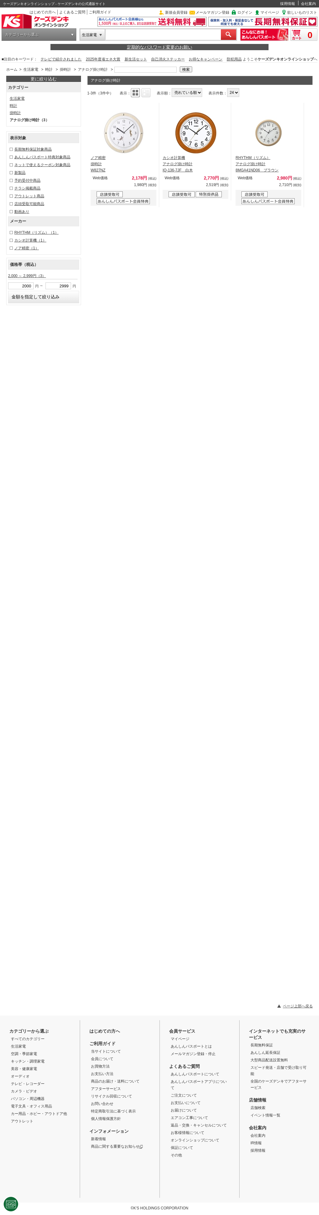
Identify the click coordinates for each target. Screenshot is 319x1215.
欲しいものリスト (302, 12)
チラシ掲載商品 (27, 188)
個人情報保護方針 (106, 1119)
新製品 (20, 172)
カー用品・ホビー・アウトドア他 (39, 1114)
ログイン (244, 12)
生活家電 (89, 35)
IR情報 (256, 1143)
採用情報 (287, 4)
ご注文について (184, 1095)
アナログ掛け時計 (93, 69)
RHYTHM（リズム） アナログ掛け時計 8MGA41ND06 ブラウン (257, 164)
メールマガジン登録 (212, 12)
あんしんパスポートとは (191, 1046)
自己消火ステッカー (168, 59)
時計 (49, 69)
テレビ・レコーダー (28, 1084)
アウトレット (22, 1121)
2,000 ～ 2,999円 (27, 276)
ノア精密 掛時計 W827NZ (98, 164)
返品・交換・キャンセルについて (199, 1125)
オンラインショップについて (195, 1140)
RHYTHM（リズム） (36, 232)
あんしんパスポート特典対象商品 (42, 157)
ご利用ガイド (100, 12)
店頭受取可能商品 (29, 204)
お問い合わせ (102, 1104)
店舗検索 (257, 1108)
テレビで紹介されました (61, 59)
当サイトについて (106, 1051)
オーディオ (20, 1076)
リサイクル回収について (111, 1096)
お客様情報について (187, 1133)
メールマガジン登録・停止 (193, 1054)
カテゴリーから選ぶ (22, 34)
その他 (176, 1155)
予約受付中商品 (27, 180)
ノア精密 (26, 248)
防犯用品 (234, 59)
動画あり (21, 211)
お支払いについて (186, 1103)
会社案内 (308, 4)
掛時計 (65, 69)
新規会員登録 (176, 12)
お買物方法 (100, 1066)
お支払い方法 (102, 1074)
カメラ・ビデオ (24, 1091)
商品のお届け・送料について (115, 1081)
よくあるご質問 (72, 12)
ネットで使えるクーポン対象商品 (42, 165)
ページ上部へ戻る (298, 1006)
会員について (102, 1059)
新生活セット (136, 59)
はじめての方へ (43, 12)
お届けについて (184, 1110)
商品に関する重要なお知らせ (117, 1146)
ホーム (11, 69)
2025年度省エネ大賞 (103, 59)
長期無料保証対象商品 (33, 149)
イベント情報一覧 (265, 1115)
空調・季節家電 (24, 1054)
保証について (182, 1147)
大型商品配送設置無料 (269, 1060)
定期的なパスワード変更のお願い (159, 47)
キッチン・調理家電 (28, 1061)
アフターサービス (106, 1089)
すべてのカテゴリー (28, 1039)
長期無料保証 (261, 1045)
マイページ (269, 12)
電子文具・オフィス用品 (31, 1106)
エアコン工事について (189, 1118)
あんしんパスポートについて (195, 1074)
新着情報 (98, 1139)
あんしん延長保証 (265, 1052)
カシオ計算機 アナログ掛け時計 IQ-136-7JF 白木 (178, 164)
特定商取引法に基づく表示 (113, 1111)
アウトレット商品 (29, 196)
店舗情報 (257, 1099)
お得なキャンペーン (205, 59)
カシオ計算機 (30, 240)
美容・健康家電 (24, 1069)
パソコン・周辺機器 (28, 1099)
